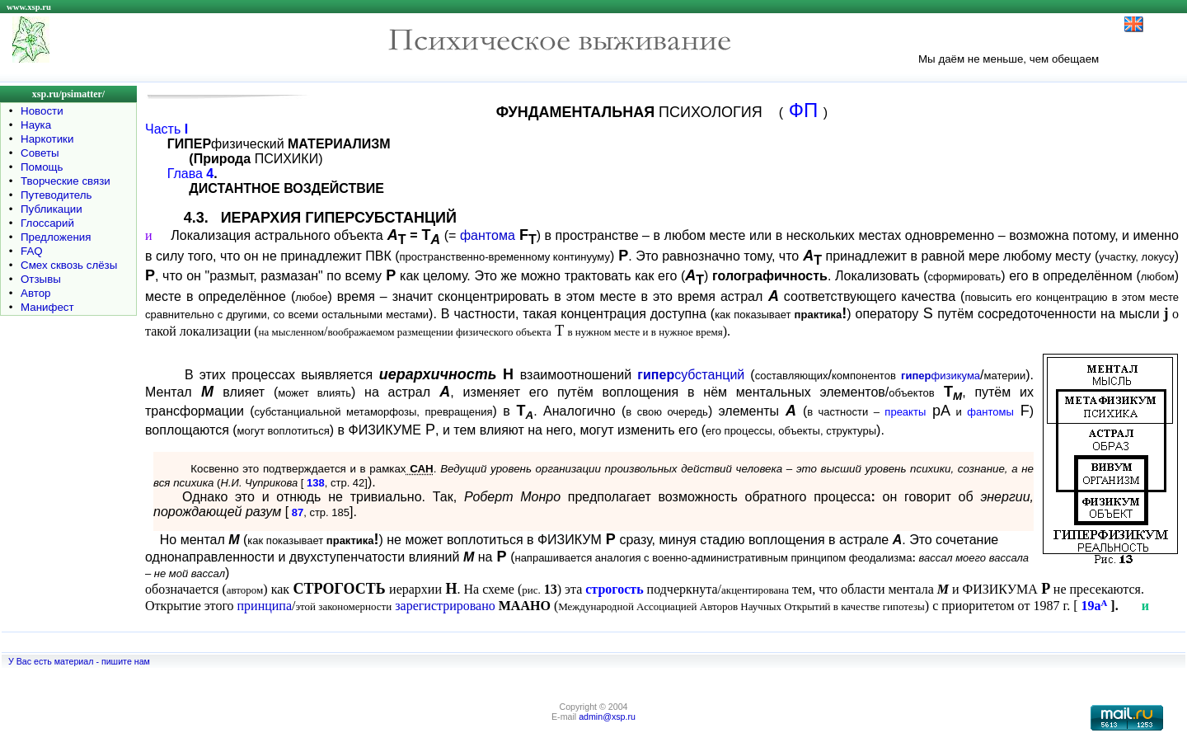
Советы (40, 153)
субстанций (709, 375)
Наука (36, 125)
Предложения (56, 237)
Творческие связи (65, 181)
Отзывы (41, 279)
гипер (655, 375)
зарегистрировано (445, 606)
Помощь (42, 167)
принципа (264, 606)
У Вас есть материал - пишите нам (79, 661)
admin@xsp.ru (607, 716)
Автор (35, 293)
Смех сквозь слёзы (69, 265)
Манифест (47, 307)
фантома (487, 235)
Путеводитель (56, 195)
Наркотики (47, 139)
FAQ (32, 251)
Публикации (51, 209)
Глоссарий (47, 223)
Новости (42, 111)
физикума (940, 375)
